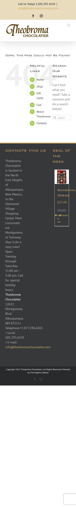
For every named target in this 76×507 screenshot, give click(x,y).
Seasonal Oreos (61, 192)
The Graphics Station (39, 372)
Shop (40, 86)
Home (40, 79)
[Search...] (61, 117)
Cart (39, 105)
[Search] (54, 117)
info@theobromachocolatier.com (38, 8)
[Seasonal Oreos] (62, 177)
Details (64, 215)
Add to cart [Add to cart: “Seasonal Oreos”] (59, 218)
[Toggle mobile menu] (69, 25)
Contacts (42, 123)
